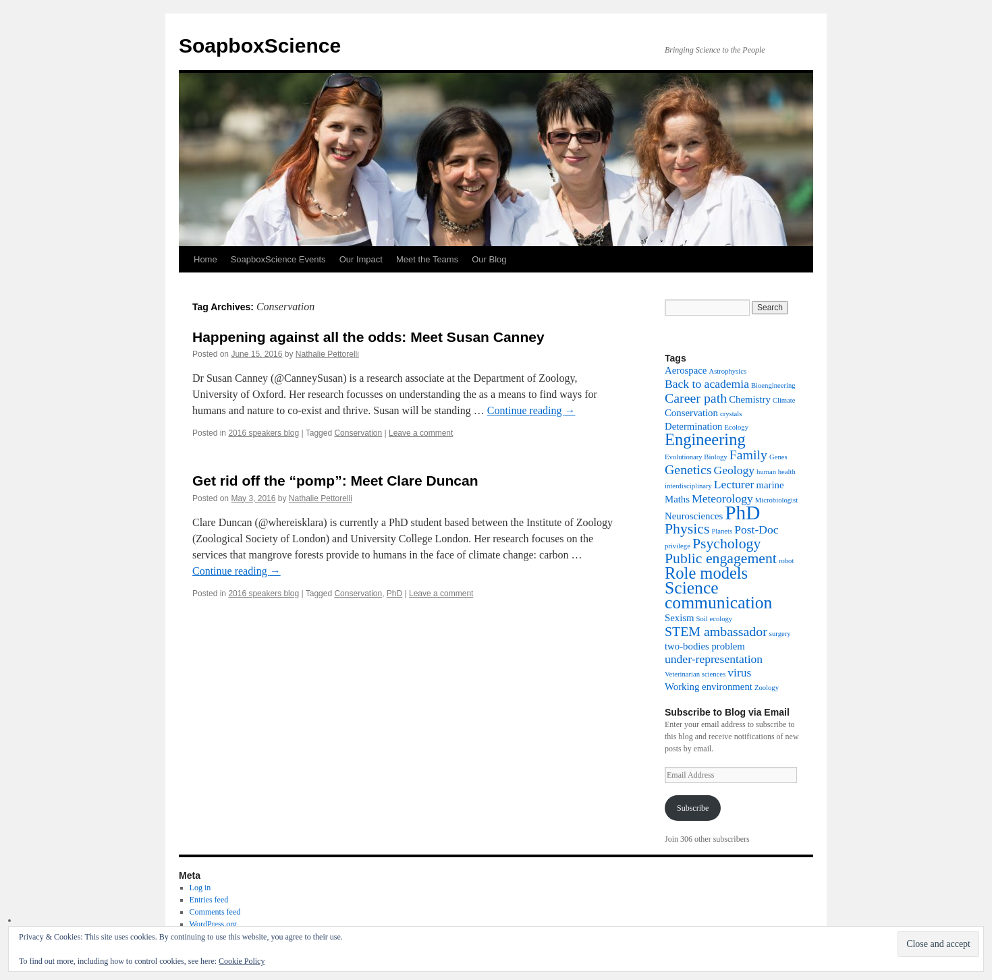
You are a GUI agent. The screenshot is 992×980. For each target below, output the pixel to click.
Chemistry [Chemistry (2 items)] (750, 399)
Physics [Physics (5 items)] (687, 529)
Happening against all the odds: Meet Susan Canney (368, 337)
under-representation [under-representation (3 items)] (714, 659)
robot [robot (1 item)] (786, 561)
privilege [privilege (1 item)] (677, 546)
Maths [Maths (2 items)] (677, 499)
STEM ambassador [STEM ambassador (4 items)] (716, 631)
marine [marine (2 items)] (769, 485)
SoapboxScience (260, 45)
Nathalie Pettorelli (327, 354)
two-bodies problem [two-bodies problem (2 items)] (705, 646)
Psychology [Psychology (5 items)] (726, 544)
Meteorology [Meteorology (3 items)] (722, 498)
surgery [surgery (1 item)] (780, 633)
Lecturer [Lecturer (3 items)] (734, 484)
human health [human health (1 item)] (776, 471)
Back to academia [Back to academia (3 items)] (707, 384)
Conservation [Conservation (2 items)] (691, 412)
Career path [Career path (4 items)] (696, 398)
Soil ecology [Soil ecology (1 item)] (714, 619)
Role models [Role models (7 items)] (706, 573)
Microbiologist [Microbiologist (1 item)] (776, 500)
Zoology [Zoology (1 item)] (766, 687)
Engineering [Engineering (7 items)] (705, 439)
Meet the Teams (427, 259)
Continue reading (531, 410)
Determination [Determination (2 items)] (693, 426)
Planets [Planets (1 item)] (721, 531)
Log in (200, 887)
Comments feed (215, 912)
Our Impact (361, 259)
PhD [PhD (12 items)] (742, 512)
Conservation (358, 433)
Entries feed (209, 899)
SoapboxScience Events (278, 259)
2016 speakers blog (263, 433)
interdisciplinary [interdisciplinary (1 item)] (688, 486)
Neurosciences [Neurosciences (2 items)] (694, 516)
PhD (394, 593)
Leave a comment (421, 433)
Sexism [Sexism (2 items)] (679, 617)
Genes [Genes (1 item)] (778, 457)
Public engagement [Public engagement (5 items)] (721, 558)
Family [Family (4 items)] (748, 454)
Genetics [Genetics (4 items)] (688, 469)
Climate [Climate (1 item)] (784, 400)
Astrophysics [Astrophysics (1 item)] (727, 371)
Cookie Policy (242, 961)
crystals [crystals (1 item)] (731, 413)
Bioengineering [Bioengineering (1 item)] (773, 385)
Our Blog (489, 259)
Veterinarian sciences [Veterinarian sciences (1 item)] (695, 674)
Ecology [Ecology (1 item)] (736, 427)
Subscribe (693, 808)
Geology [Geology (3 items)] (734, 470)
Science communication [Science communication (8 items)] (718, 595)
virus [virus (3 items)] (739, 672)
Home (205, 259)
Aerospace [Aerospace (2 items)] (686, 370)
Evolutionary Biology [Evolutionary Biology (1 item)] (696, 457)
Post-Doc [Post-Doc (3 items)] (756, 529)
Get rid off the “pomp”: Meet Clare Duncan (335, 480)
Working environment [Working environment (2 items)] (708, 686)
